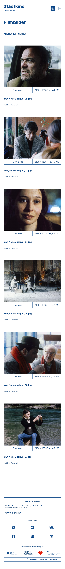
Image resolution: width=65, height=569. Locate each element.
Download (18, 90)
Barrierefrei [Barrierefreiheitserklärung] (33, 559)
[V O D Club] (51, 527)
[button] (59, 8)
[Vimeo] (13, 527)
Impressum (43, 559)
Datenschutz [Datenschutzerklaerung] (54, 559)
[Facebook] (13, 536)
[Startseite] (14, 8)
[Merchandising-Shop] (51, 536)
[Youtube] (32, 527)
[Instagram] (32, 536)
